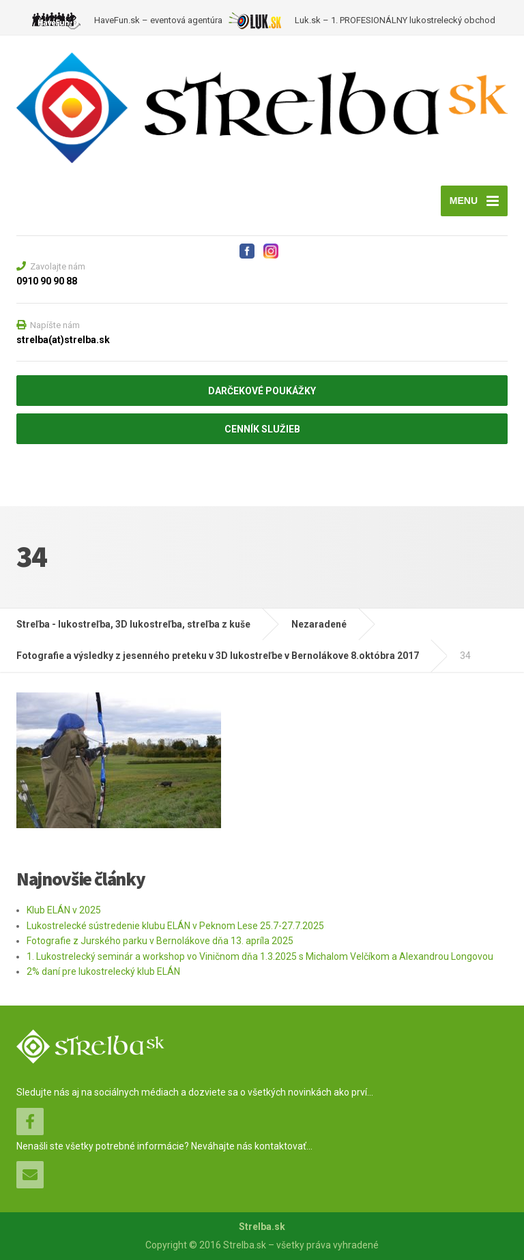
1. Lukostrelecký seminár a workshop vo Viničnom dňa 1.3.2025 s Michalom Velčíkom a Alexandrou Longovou (260, 956)
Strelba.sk (262, 1226)
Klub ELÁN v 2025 (64, 910)
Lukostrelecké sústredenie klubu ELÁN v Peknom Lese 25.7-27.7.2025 (175, 925)
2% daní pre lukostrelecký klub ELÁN (103, 971)
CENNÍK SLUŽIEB (262, 429)
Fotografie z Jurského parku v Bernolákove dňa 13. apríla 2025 (160, 940)
